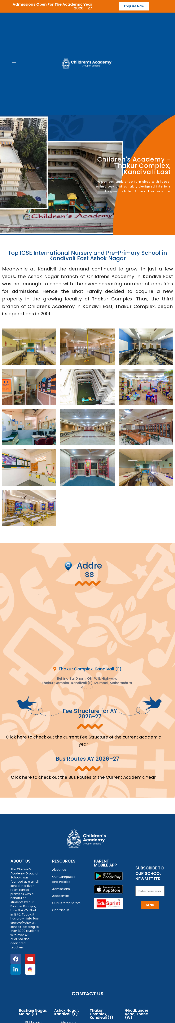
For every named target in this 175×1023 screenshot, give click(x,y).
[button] (14, 64)
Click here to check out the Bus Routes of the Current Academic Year (83, 778)
